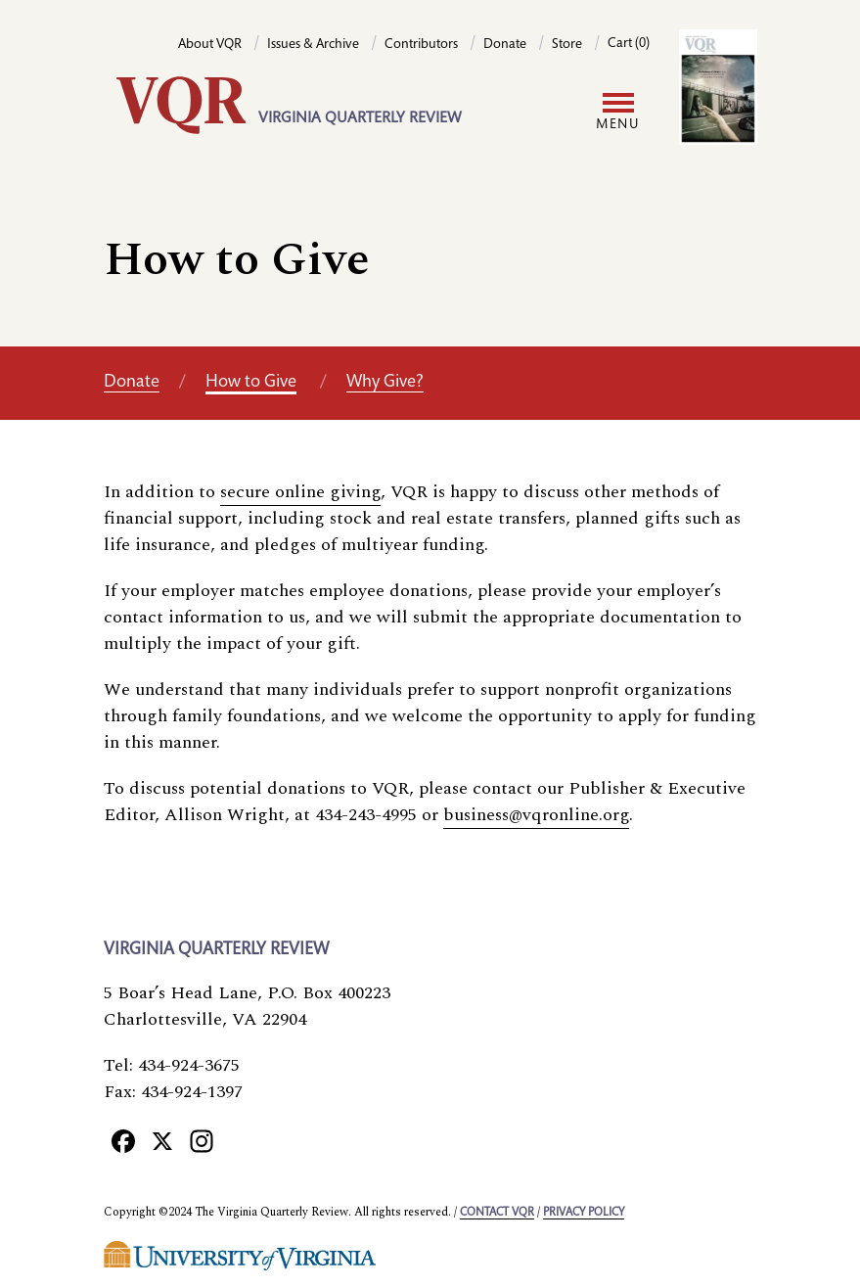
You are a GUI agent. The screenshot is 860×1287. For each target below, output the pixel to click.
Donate (504, 45)
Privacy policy (583, 1212)
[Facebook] (123, 1141)
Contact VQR (497, 1212)
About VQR (210, 45)
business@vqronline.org (536, 815)
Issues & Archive (313, 45)
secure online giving (300, 492)
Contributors (421, 45)
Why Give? (385, 382)
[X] (162, 1141)
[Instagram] (201, 1141)
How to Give (250, 382)
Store (567, 45)
